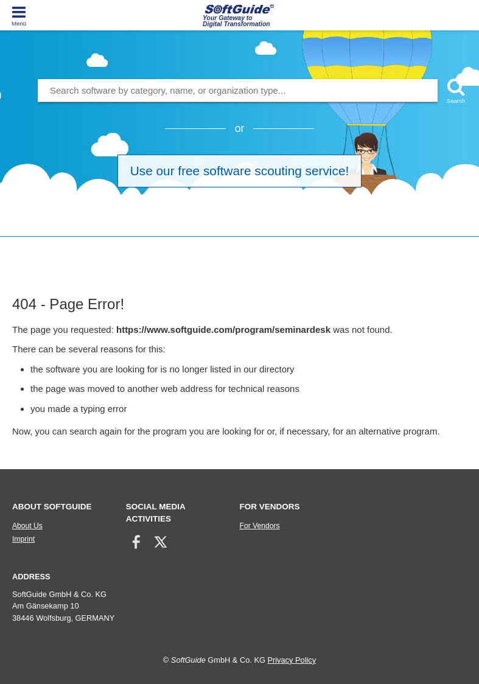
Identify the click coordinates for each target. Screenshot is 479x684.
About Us (27, 526)
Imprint (23, 539)
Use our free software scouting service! (239, 171)
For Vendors (259, 526)
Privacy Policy (291, 660)
